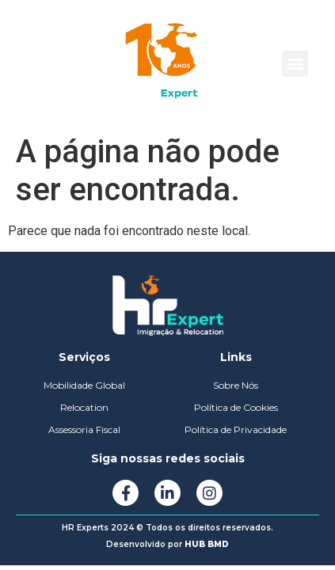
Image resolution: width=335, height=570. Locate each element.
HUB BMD (207, 544)
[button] (295, 64)
